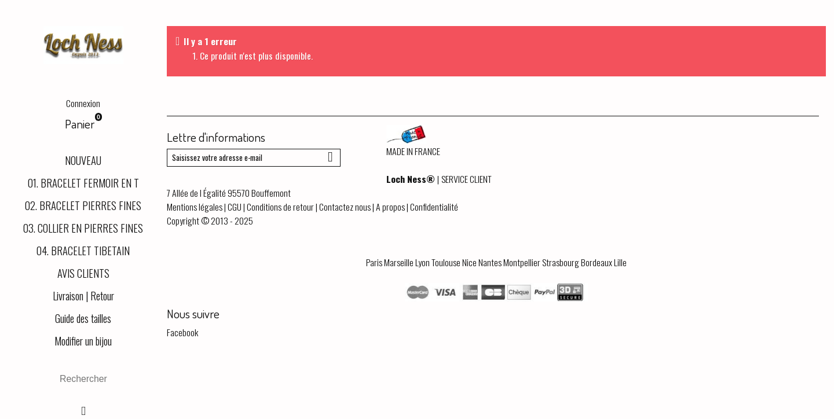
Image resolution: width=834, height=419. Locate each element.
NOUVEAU (83, 160)
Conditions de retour (280, 207)
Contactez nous (345, 207)
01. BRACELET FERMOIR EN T (83, 182)
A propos (390, 207)
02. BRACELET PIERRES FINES (83, 205)
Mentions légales (194, 207)
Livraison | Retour (83, 295)
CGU (235, 207)
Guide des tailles (83, 318)
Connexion (83, 103)
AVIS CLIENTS (83, 273)
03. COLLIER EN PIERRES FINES (83, 228)
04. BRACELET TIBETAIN (83, 250)
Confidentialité (434, 207)
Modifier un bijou (83, 340)
